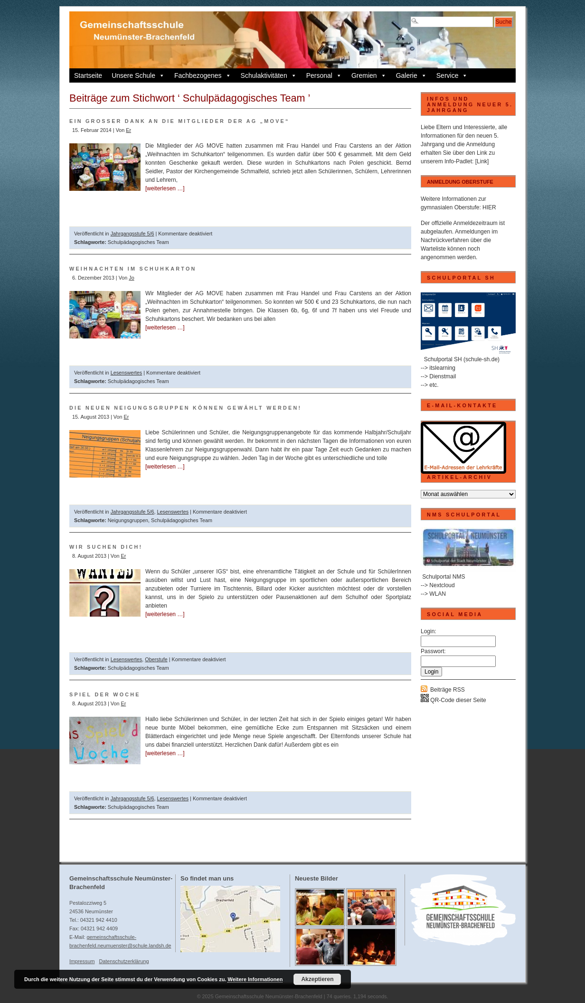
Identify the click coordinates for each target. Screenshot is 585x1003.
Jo (131, 278)
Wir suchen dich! (105, 547)
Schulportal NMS (443, 576)
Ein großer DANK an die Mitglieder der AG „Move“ (179, 121)
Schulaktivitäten (269, 75)
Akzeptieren (317, 979)
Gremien (369, 75)
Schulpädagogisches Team (138, 242)
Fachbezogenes (202, 75)
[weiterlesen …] (165, 188)
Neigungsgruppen (128, 520)
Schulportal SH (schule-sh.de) (462, 359)
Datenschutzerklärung (124, 961)
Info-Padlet (458, 161)
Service (452, 75)
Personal (324, 75)
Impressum (81, 961)
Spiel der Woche (105, 694)
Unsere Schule (138, 75)
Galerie (411, 75)
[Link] (482, 161)
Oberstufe (156, 659)
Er (128, 130)
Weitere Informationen (255, 979)
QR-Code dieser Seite (453, 700)
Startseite (88, 75)
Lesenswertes (126, 372)
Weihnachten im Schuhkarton (133, 269)
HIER (489, 207)
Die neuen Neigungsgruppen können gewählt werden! (185, 408)
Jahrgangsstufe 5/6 (132, 233)
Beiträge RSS (447, 689)
